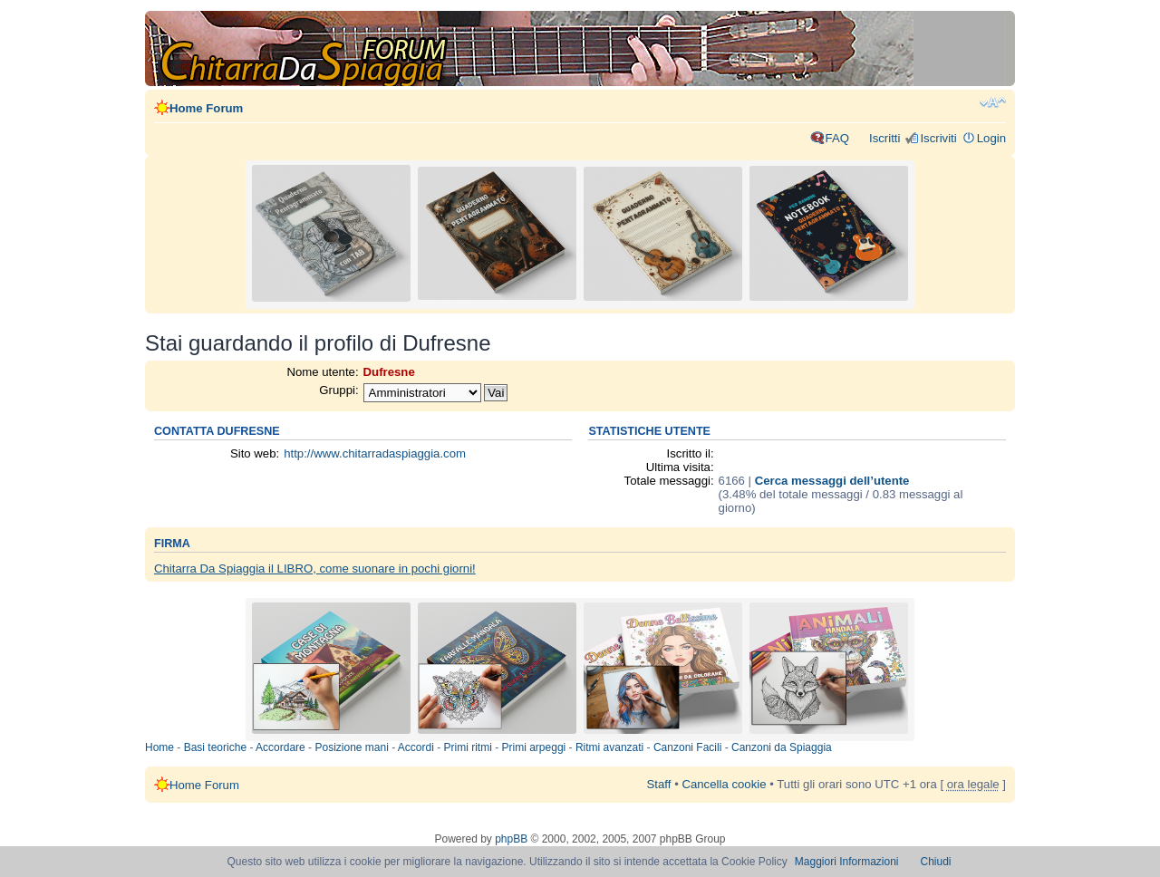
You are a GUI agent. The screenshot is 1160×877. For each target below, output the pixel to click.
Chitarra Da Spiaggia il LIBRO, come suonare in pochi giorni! (315, 568)
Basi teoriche (215, 747)
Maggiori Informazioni (847, 861)
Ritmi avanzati (609, 747)
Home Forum (206, 108)
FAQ (837, 138)
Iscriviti (938, 138)
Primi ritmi (468, 747)
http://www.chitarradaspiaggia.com (375, 453)
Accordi (416, 747)
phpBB (511, 839)
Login (991, 138)
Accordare (280, 747)
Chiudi (936, 861)
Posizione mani (351, 747)
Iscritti (884, 138)
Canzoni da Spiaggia (781, 747)
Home (159, 747)
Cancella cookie (724, 784)
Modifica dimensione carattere (993, 102)
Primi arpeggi (534, 747)
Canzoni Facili (687, 747)
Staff (659, 784)
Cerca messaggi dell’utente (832, 480)
